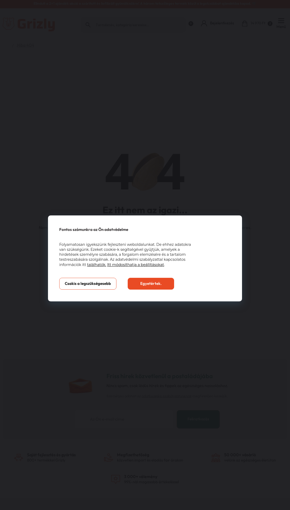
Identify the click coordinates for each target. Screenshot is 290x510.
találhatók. (96, 264)
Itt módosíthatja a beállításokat (135, 264)
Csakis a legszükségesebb (88, 283)
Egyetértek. (151, 283)
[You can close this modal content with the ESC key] (145, 255)
